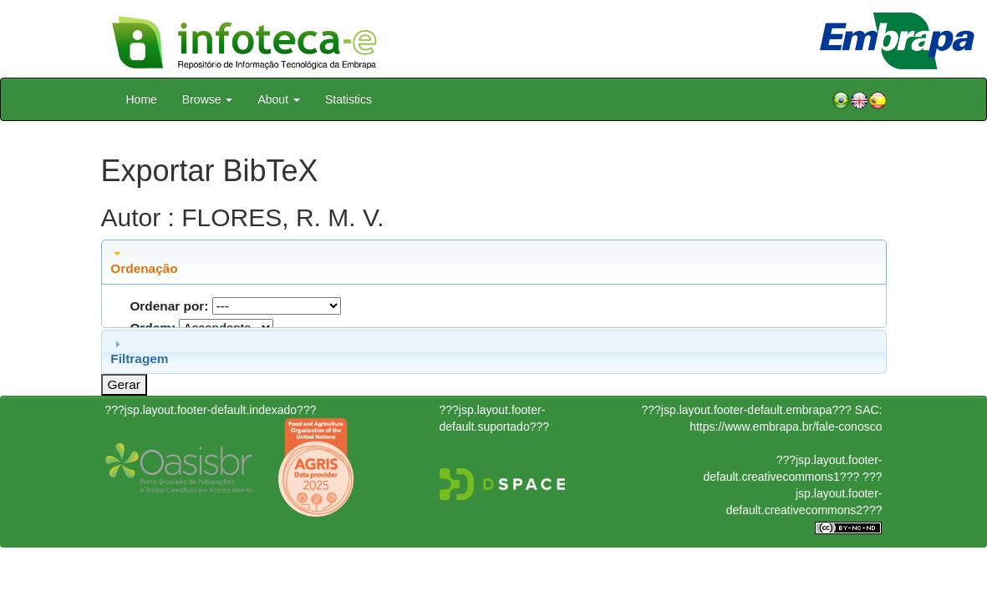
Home (141, 99)
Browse (207, 99)
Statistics (348, 99)
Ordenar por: (169, 306)
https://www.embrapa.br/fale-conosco (785, 426)
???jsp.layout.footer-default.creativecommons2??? (804, 493)
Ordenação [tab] (143, 261)
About (278, 99)
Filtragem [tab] (139, 351)
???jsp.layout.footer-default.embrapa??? (747, 410)
